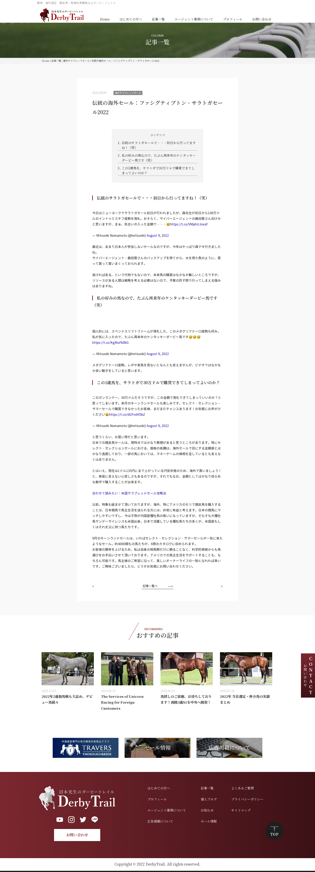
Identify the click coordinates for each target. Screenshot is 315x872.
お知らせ (207, 810)
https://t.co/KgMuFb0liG (110, 343)
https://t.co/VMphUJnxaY (189, 224)
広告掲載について (160, 821)
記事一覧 (158, 19)
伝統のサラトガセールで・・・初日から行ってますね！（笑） (157, 145)
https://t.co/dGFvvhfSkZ (127, 415)
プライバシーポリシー (247, 799)
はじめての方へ (131, 19)
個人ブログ (209, 799)
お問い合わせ (261, 19)
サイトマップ (241, 810)
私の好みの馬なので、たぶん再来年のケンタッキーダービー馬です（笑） (157, 157)
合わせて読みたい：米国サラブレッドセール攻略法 (129, 493)
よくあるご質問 (242, 788)
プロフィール (232, 19)
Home (105, 19)
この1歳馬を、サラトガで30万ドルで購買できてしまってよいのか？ (156, 170)
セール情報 (209, 821)
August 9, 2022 (158, 235)
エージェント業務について (194, 19)
